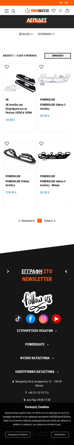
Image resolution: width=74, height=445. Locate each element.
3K (7, 99)
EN (66, 2)
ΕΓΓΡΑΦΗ (32, 271)
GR (61, 2)
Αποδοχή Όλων (60, 434)
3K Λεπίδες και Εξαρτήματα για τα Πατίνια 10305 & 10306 (19, 108)
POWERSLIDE (47, 99)
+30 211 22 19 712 (38, 392)
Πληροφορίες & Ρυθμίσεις (18, 434)
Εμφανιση (57, 55)
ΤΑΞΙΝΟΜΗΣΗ (46, 33)
